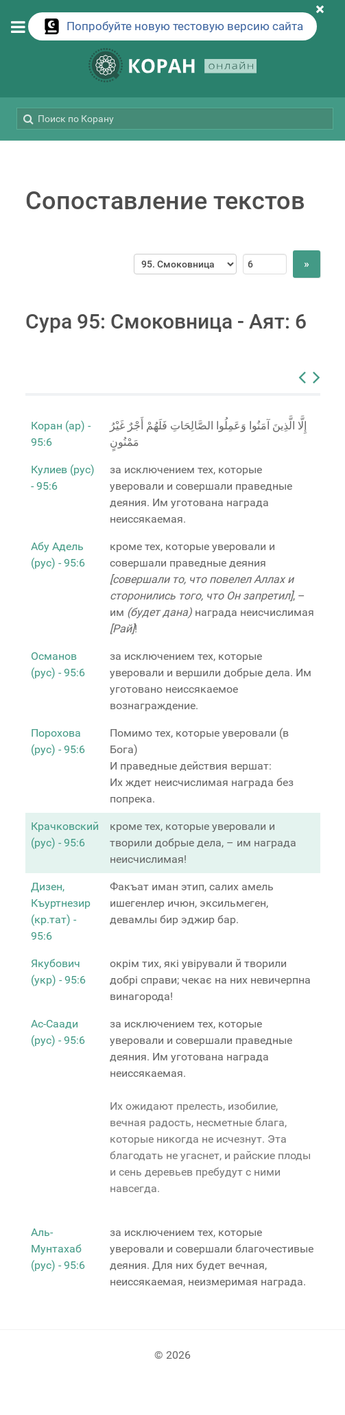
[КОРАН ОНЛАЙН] (173, 67)
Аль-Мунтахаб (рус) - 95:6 (58, 1249)
